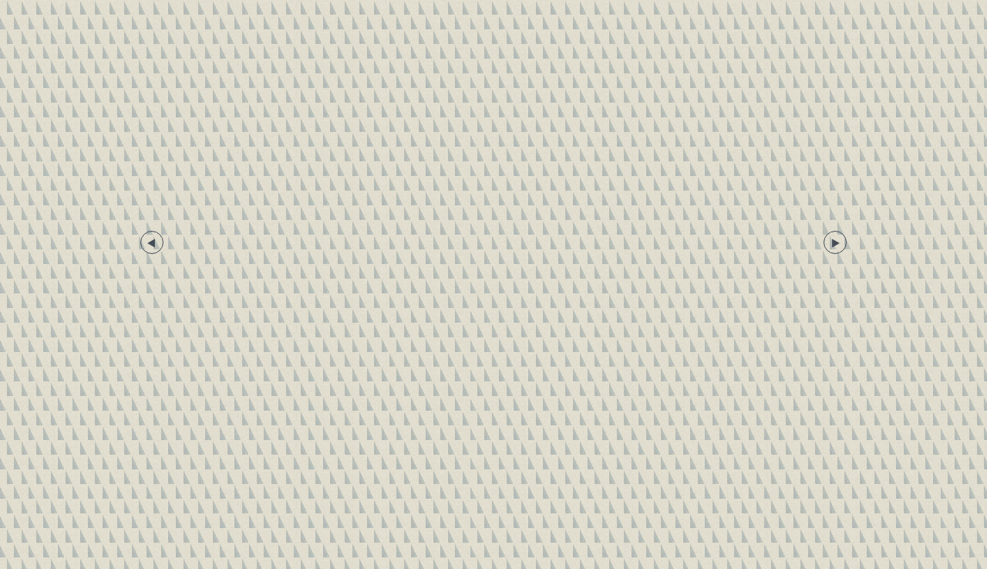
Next (835, 242)
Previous (151, 242)
